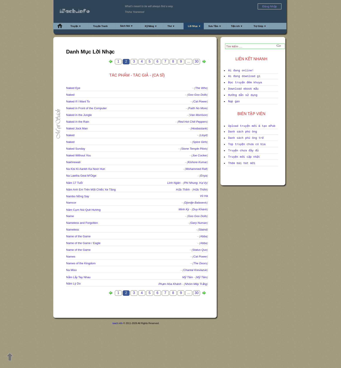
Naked (70, 94)
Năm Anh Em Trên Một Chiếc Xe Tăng (91, 189)
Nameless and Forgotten (82, 222)
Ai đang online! (241, 70)
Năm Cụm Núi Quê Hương (83, 209)
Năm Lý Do (73, 283)
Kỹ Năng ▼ (151, 26)
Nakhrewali (73, 162)
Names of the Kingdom (81, 263)
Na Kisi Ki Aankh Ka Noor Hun (85, 169)
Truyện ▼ (75, 26)
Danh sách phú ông (242, 131)
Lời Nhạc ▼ (194, 26)
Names (70, 256)
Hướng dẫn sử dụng (242, 95)
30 (197, 61)
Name (70, 216)
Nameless (72, 229)
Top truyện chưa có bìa (247, 144)
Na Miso (71, 270)
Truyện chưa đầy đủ (243, 150)
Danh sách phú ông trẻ (246, 138)
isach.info (117, 323)
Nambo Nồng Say (77, 196)
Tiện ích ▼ (237, 26)
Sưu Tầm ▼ (214, 26)
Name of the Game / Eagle (83, 243)
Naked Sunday (75, 148)
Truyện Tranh (100, 26)
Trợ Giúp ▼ (260, 26)
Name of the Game (78, 236)
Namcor (71, 202)
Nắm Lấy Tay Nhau (78, 277)
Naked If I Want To (78, 101)
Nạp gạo (234, 101)
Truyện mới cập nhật (244, 157)
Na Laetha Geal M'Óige (81, 175)
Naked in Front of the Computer (86, 108)
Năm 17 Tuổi (74, 182)
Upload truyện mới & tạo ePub (251, 126)
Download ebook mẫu (243, 88)
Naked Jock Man (77, 128)
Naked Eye (73, 88)
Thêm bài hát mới (241, 163)
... (188, 61)
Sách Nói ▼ (126, 26)
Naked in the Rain (77, 121)
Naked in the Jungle (79, 115)
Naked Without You (78, 155)
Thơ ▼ (171, 26)
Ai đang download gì (244, 76)
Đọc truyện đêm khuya (245, 82)
